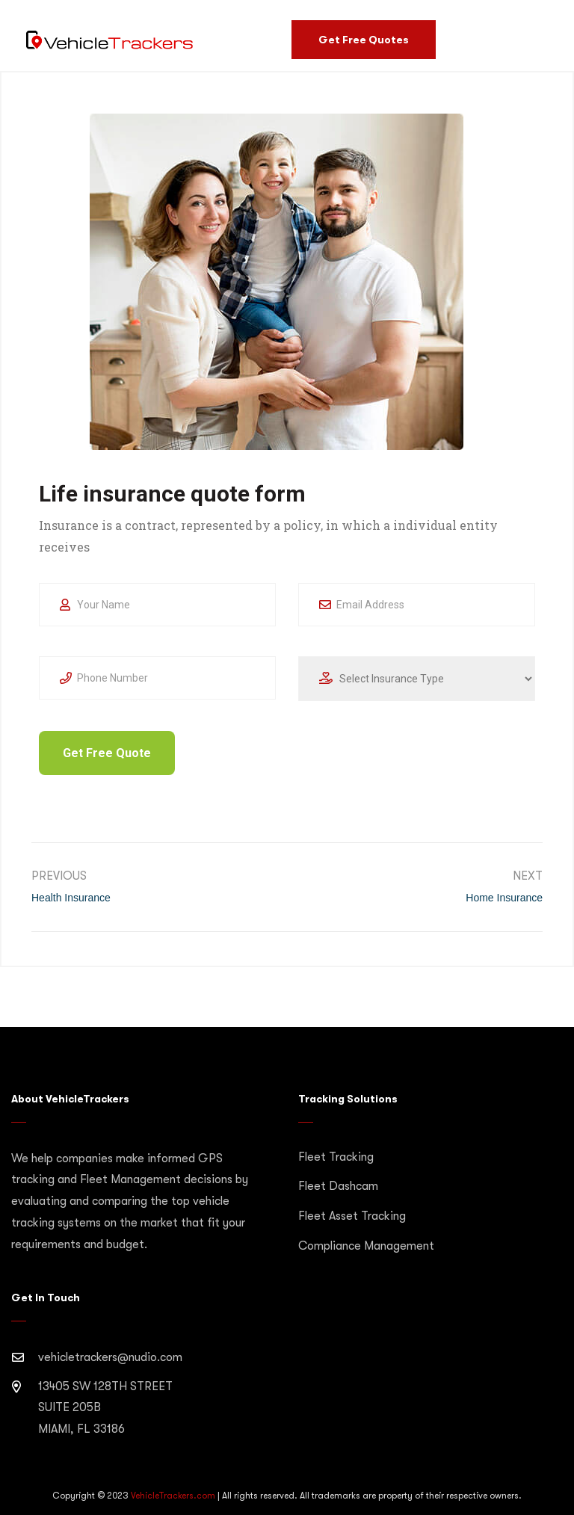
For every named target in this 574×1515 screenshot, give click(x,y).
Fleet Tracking (336, 1157)
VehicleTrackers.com (173, 1495)
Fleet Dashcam (338, 1186)
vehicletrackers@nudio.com (110, 1357)
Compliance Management (366, 1246)
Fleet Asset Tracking (352, 1216)
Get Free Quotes (363, 40)
